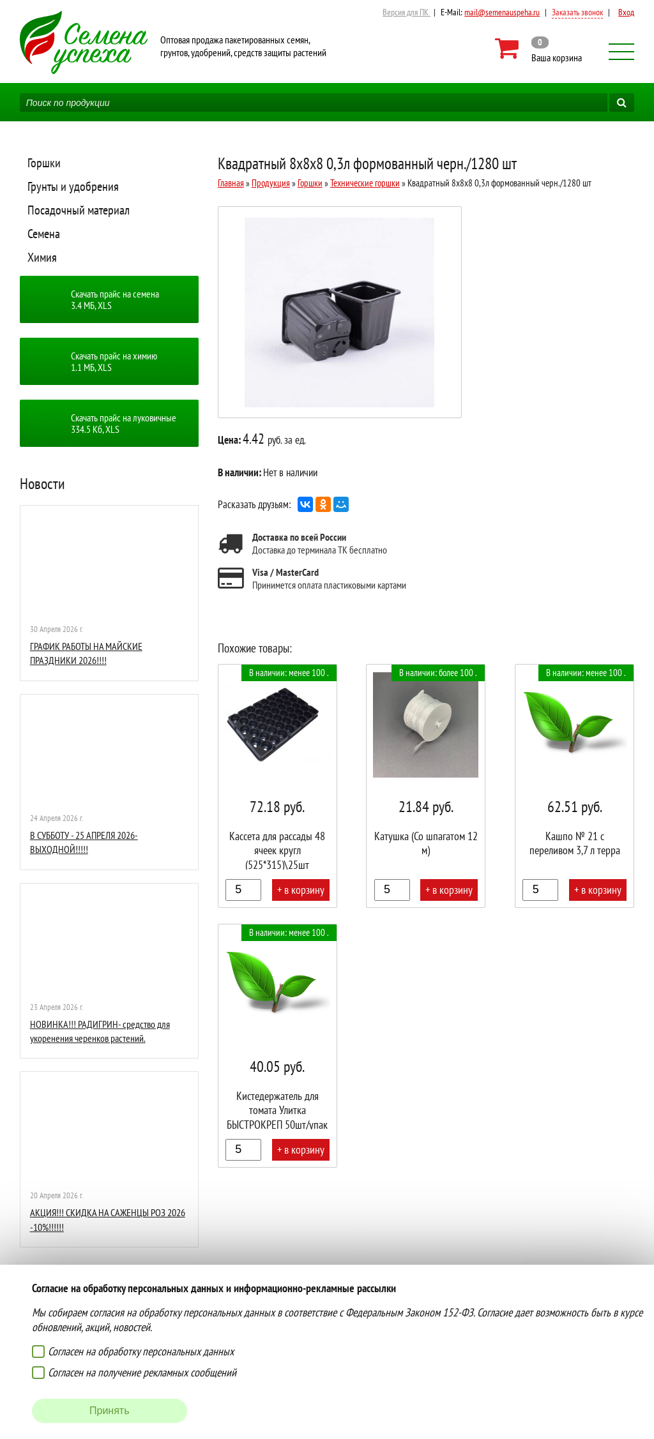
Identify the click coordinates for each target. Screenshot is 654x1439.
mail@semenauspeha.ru (502, 12)
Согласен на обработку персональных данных (141, 1351)
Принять (109, 1410)
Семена (43, 233)
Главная (231, 183)
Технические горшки (365, 183)
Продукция (271, 183)
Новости (42, 483)
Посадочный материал (78, 210)
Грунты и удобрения (73, 186)
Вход (626, 12)
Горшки (44, 162)
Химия (42, 257)
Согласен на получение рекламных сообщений (142, 1372)
